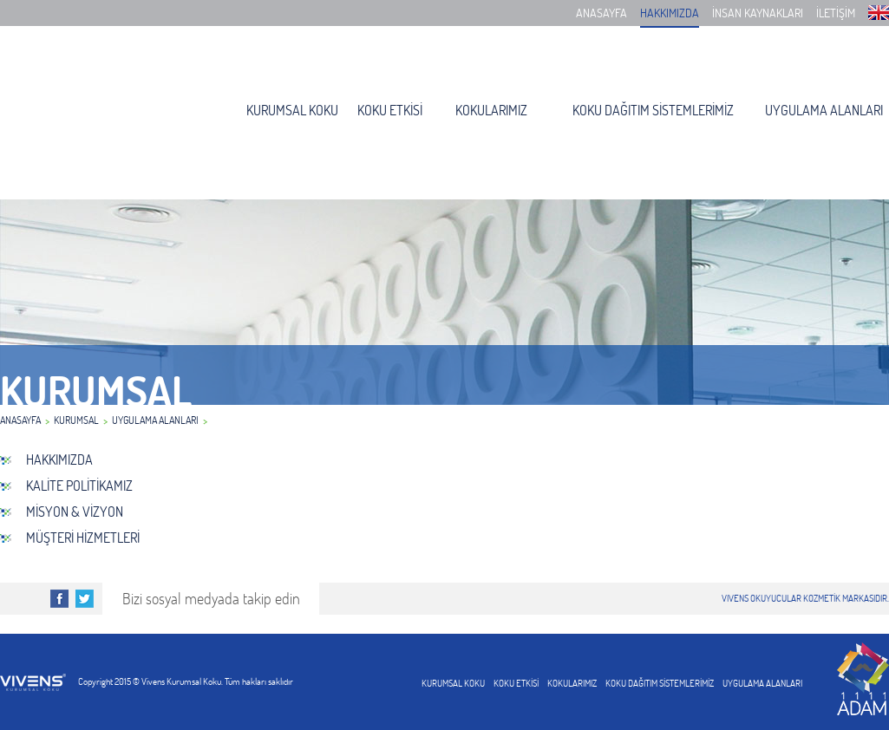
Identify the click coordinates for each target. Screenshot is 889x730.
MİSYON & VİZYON (74, 511)
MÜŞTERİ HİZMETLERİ (83, 537)
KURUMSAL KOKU (292, 110)
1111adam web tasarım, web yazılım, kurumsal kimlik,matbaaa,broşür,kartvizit (863, 678)
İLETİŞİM (835, 13)
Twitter (84, 599)
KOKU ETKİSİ (389, 110)
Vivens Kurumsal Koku (92, 114)
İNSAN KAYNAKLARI (757, 13)
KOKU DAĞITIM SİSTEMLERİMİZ (653, 110)
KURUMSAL (76, 420)
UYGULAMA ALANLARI (824, 110)
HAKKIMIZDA (669, 13)
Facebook (59, 599)
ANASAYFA (601, 13)
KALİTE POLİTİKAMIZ (79, 485)
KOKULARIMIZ (491, 110)
